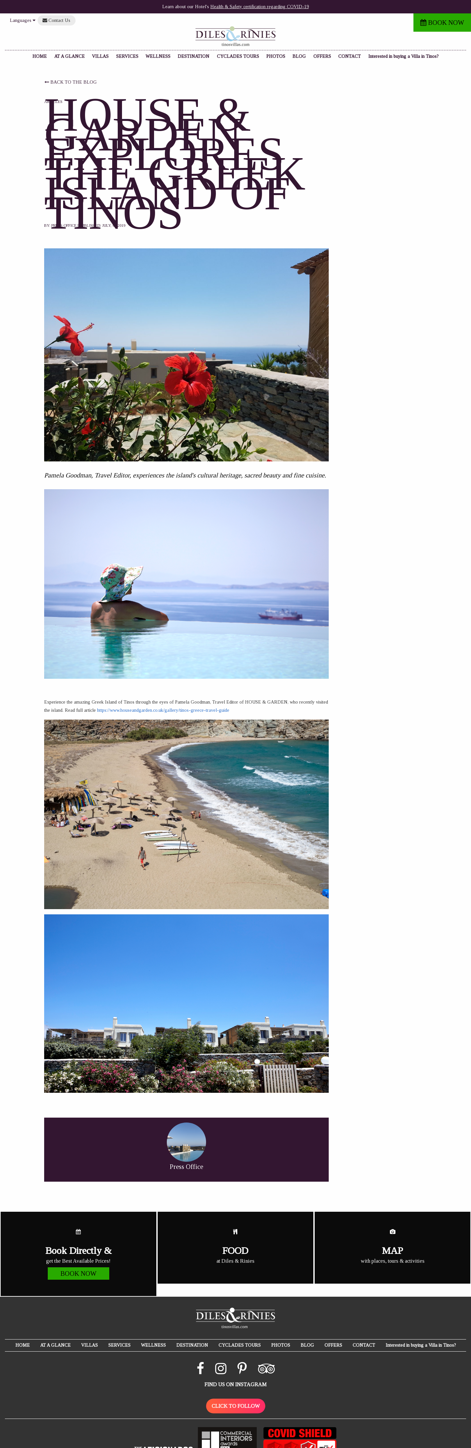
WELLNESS (158, 56)
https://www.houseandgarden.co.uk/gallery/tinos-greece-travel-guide (163, 710)
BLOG (299, 56)
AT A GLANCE (69, 56)
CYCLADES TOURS (238, 56)
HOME (39, 56)
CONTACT (349, 56)
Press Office (64, 225)
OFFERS (322, 56)
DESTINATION (193, 56)
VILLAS (100, 56)
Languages (22, 20)
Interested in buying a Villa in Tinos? (403, 56)
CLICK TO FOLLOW (236, 1406)
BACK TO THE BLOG (70, 82)
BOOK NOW (442, 22)
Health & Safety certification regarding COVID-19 (259, 6)
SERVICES (127, 56)
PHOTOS (275, 56)
